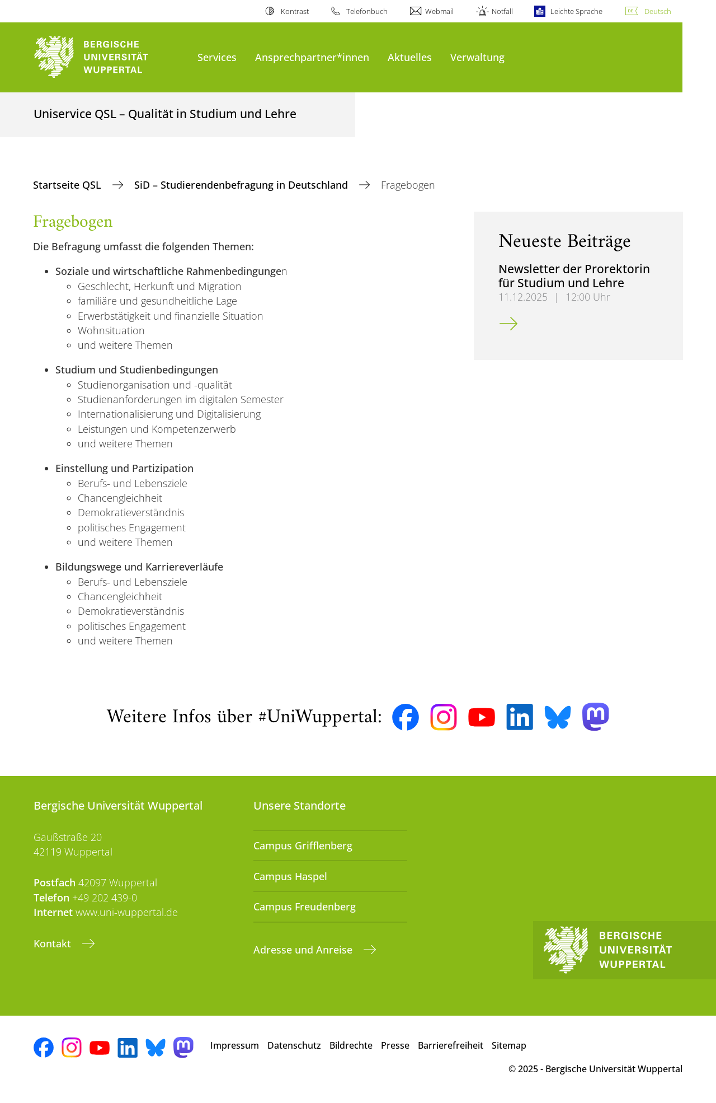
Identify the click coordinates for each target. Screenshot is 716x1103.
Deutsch (657, 11)
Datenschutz (294, 1045)
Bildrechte (351, 1045)
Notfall (502, 11)
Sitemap (509, 1045)
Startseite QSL (68, 184)
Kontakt (54, 943)
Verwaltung (477, 57)
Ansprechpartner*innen (312, 57)
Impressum (234, 1045)
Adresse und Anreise (304, 949)
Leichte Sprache (576, 11)
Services (217, 57)
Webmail (439, 11)
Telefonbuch (367, 11)
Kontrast (295, 11)
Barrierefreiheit (450, 1045)
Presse (395, 1045)
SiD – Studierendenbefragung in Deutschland (242, 184)
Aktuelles (410, 57)
